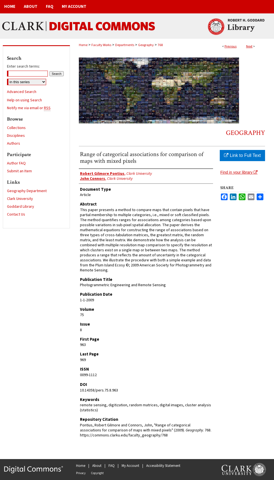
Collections (16, 128)
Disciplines (16, 135)
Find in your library (239, 172)
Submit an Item (19, 171)
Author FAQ (16, 163)
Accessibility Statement (163, 465)
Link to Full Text (242, 155)
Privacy (81, 473)
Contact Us (16, 214)
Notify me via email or (29, 108)
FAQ (111, 465)
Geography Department (27, 191)
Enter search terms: (23, 66)
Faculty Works (101, 45)
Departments (124, 45)
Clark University (20, 199)
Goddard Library (20, 206)
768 (160, 45)
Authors (13, 143)
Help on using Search (24, 100)
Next (249, 46)
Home (83, 45)
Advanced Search (21, 92)
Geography (146, 45)
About (96, 465)
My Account (130, 465)
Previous (231, 46)
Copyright (97, 473)
